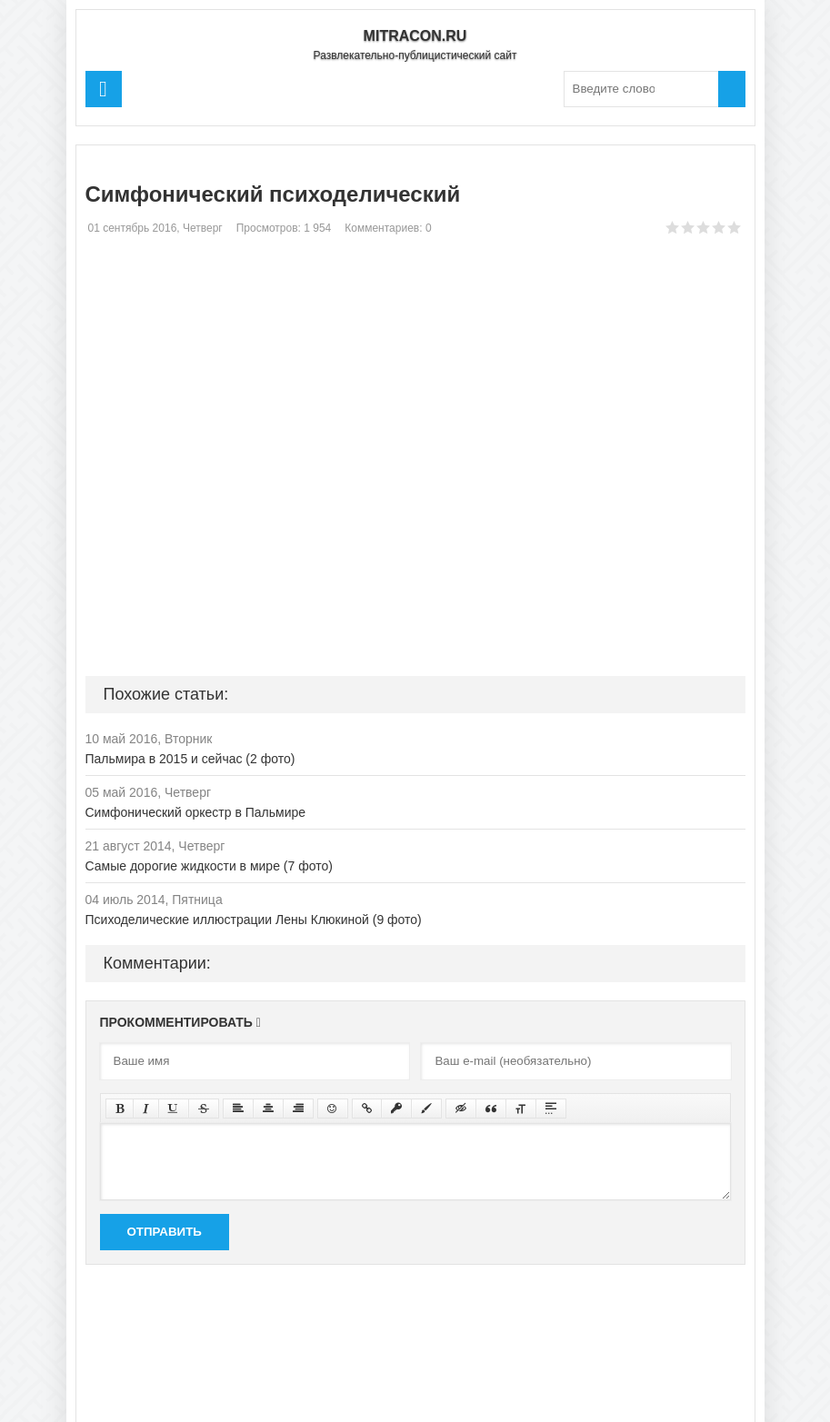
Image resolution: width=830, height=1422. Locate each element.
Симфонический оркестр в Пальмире (195, 812)
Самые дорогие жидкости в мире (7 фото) (209, 866)
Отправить (164, 1231)
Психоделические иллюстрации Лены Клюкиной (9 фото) (253, 919)
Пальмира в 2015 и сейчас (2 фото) (190, 758)
